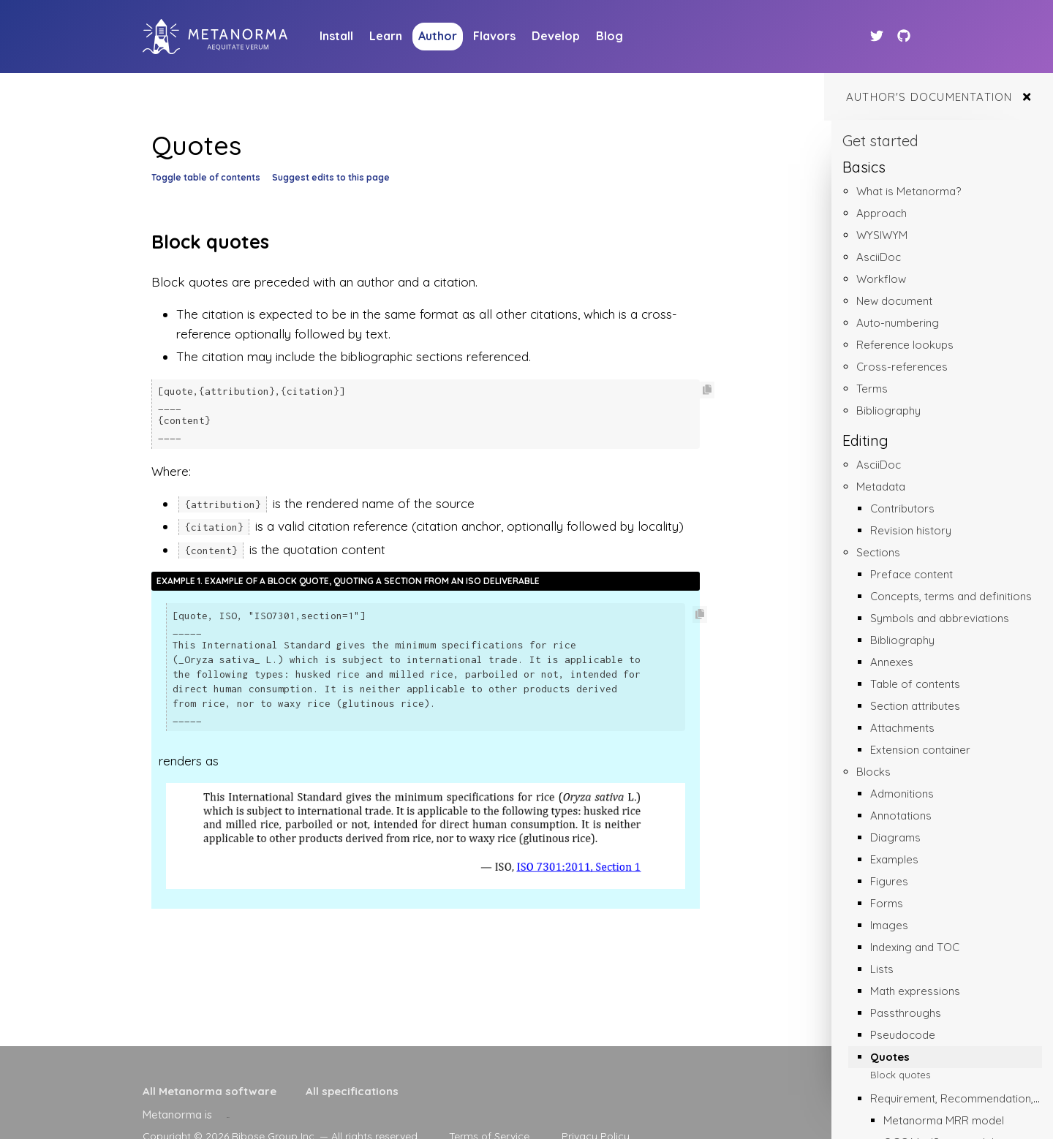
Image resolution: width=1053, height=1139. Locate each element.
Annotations (901, 815)
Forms (886, 903)
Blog (609, 36)
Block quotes (900, 1075)
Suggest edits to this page (331, 177)
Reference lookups (905, 345)
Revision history (910, 530)
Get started (880, 141)
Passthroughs (905, 1013)
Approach (881, 213)
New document (894, 301)
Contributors (902, 508)
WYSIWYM (881, 235)
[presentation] (228, 1114)
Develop (556, 36)
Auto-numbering (897, 323)
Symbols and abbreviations (939, 618)
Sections (878, 552)
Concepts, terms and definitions (951, 596)
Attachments (902, 728)
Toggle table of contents (205, 177)
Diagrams (895, 837)
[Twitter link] (878, 36)
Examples (894, 859)
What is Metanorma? (908, 191)
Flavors (494, 36)
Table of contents (915, 684)
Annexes (891, 662)
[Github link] (903, 36)
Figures (889, 881)
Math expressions (915, 991)
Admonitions (902, 794)
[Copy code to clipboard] (707, 390)
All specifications (352, 1091)
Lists (882, 969)
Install (336, 36)
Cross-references (902, 367)
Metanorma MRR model (943, 1120)
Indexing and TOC (914, 947)
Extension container (920, 750)
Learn (385, 36)
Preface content (911, 574)
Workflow (881, 279)
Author (437, 36)
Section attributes (915, 706)
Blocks (873, 772)
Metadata (880, 486)
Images (889, 925)
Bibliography (888, 410)
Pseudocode (902, 1035)
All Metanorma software (209, 1091)
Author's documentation (929, 97)
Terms (872, 389)
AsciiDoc (878, 257)
